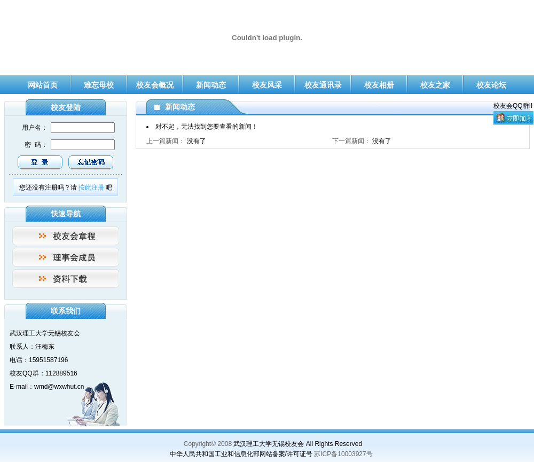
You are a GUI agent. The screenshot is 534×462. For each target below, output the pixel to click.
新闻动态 (211, 85)
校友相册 (379, 85)
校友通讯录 (323, 85)
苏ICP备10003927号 (343, 454)
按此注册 (91, 187)
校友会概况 (155, 85)
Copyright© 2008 (208, 444)
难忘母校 (99, 85)
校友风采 (267, 85)
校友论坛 (491, 85)
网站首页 (43, 85)
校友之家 (435, 85)
